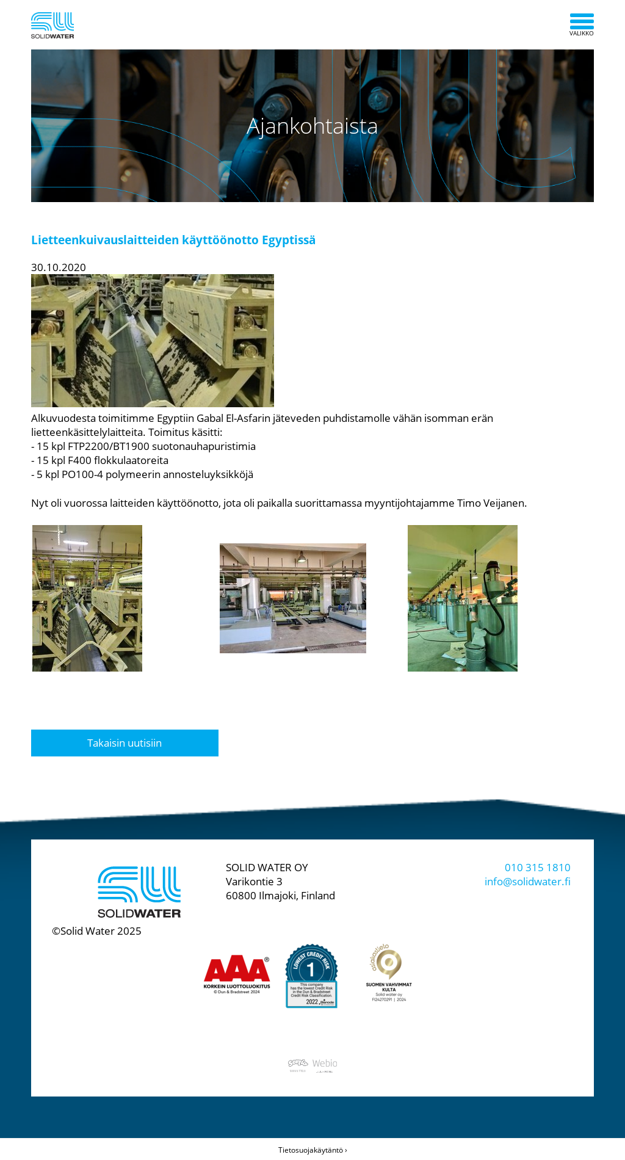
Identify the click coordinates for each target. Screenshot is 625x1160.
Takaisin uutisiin (124, 743)
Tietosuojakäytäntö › (312, 1150)
